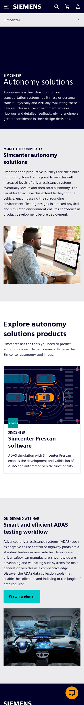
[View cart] (67, 6)
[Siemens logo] (27, 6)
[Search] (56, 6)
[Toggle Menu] (7, 7)
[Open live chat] (71, 692)
